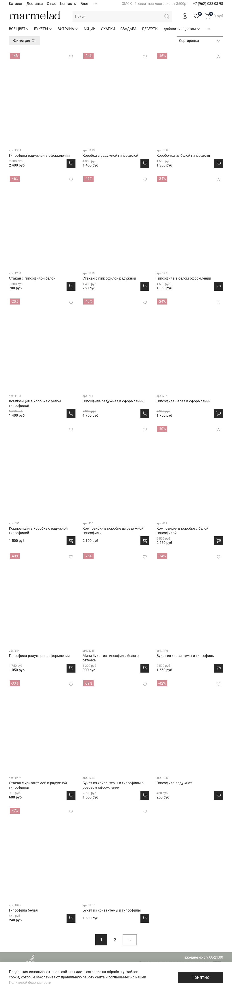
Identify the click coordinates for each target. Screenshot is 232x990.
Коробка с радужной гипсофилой (110, 155)
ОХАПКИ (108, 29)
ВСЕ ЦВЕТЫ (19, 29)
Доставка (35, 4)
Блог (84, 4)
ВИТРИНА (68, 29)
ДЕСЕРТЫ (150, 29)
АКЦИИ (90, 29)
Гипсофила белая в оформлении (183, 401)
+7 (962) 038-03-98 (208, 4)
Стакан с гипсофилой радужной (109, 278)
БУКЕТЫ (43, 29)
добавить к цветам (182, 29)
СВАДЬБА (128, 29)
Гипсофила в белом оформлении (184, 278)
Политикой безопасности (30, 982)
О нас (51, 4)
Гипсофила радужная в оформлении (39, 155)
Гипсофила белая (23, 910)
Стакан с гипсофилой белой (32, 278)
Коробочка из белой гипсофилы (183, 155)
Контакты (68, 4)
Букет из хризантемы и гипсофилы (186, 656)
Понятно (200, 977)
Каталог (16, 4)
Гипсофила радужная (174, 783)
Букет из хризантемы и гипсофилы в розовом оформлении (113, 785)
